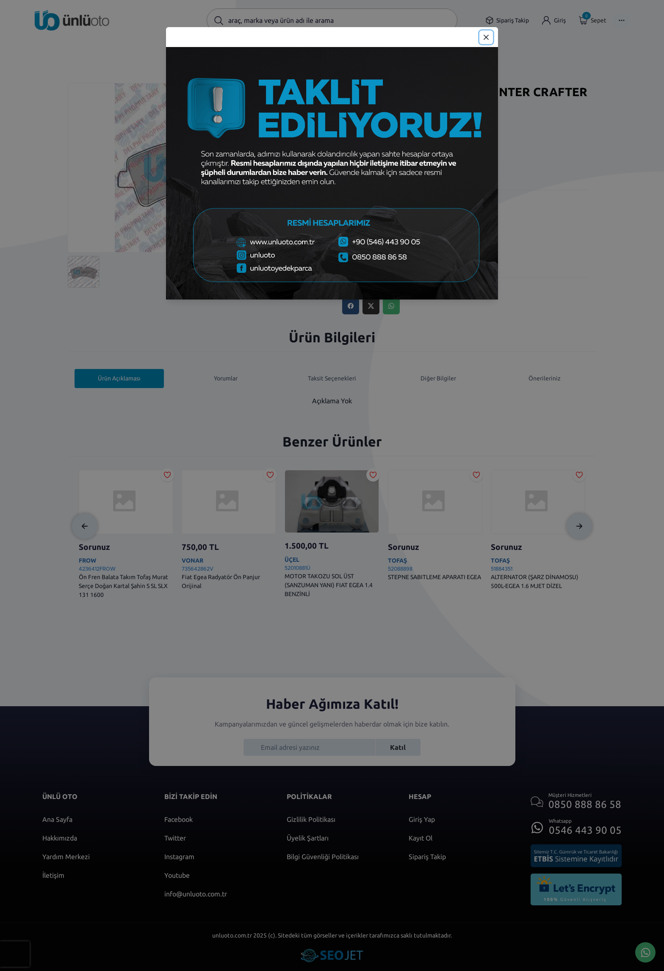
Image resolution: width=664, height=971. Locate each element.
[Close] (486, 37)
